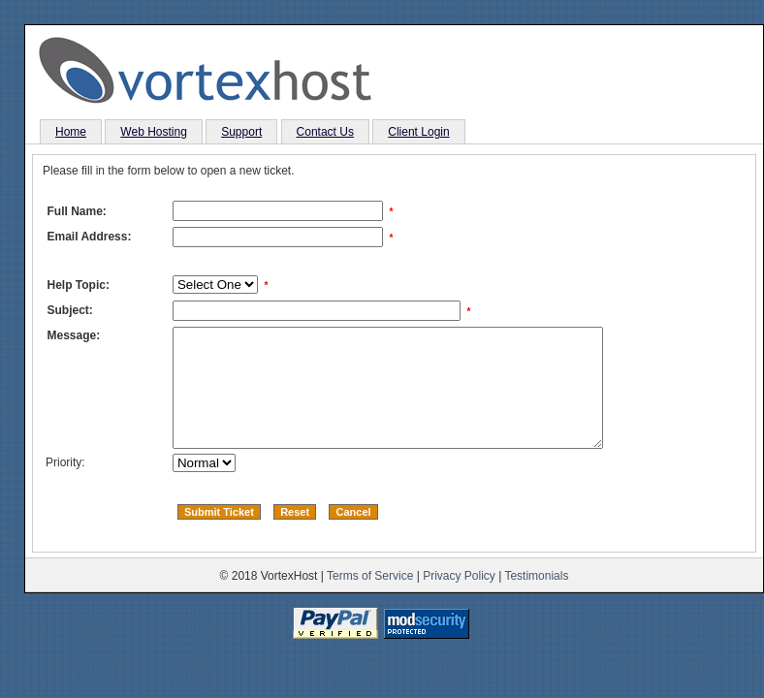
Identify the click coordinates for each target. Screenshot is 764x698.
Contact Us (325, 132)
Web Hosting (153, 132)
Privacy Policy (459, 599)
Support (241, 132)
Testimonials (536, 599)
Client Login (418, 132)
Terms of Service (370, 599)
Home (70, 132)
